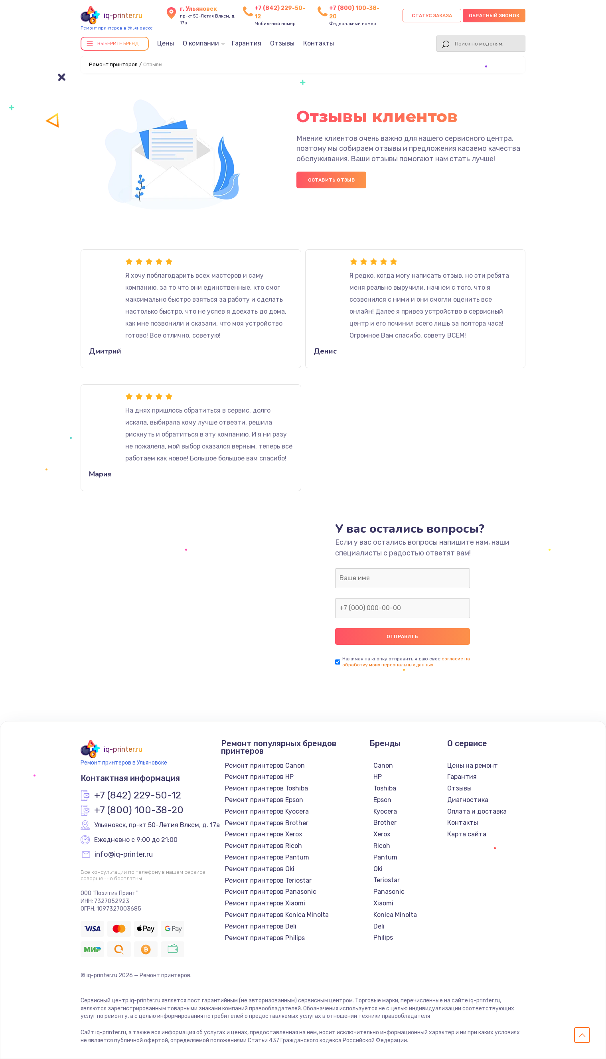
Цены (165, 43)
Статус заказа (432, 15)
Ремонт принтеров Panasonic (270, 891)
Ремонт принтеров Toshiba (266, 788)
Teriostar (386, 880)
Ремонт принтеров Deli (260, 926)
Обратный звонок (494, 15)
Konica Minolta (395, 915)
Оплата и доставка (477, 811)
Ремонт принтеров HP (259, 776)
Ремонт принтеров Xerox (263, 834)
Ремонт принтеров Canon (265, 765)
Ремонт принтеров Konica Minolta (277, 915)
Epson (382, 800)
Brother (385, 822)
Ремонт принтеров (113, 64)
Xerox (382, 834)
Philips (383, 937)
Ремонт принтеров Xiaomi (265, 903)
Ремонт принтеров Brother (266, 823)
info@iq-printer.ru (124, 855)
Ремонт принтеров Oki (259, 869)
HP (377, 776)
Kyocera (385, 811)
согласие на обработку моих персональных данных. (406, 662)
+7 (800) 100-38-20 (139, 810)
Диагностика (467, 800)
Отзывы (282, 43)
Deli (379, 926)
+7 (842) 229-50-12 (137, 796)
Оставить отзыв (331, 180)
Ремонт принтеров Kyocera (267, 811)
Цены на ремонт (472, 765)
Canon (383, 765)
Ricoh (381, 846)
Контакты (318, 43)
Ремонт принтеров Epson (264, 800)
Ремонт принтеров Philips (265, 938)
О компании (201, 43)
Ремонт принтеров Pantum (267, 857)
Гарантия (246, 43)
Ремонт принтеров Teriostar (268, 880)
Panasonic (389, 891)
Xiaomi (383, 903)
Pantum (385, 857)
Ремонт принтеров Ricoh (263, 846)
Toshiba (384, 788)
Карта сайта (466, 834)
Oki (378, 869)
